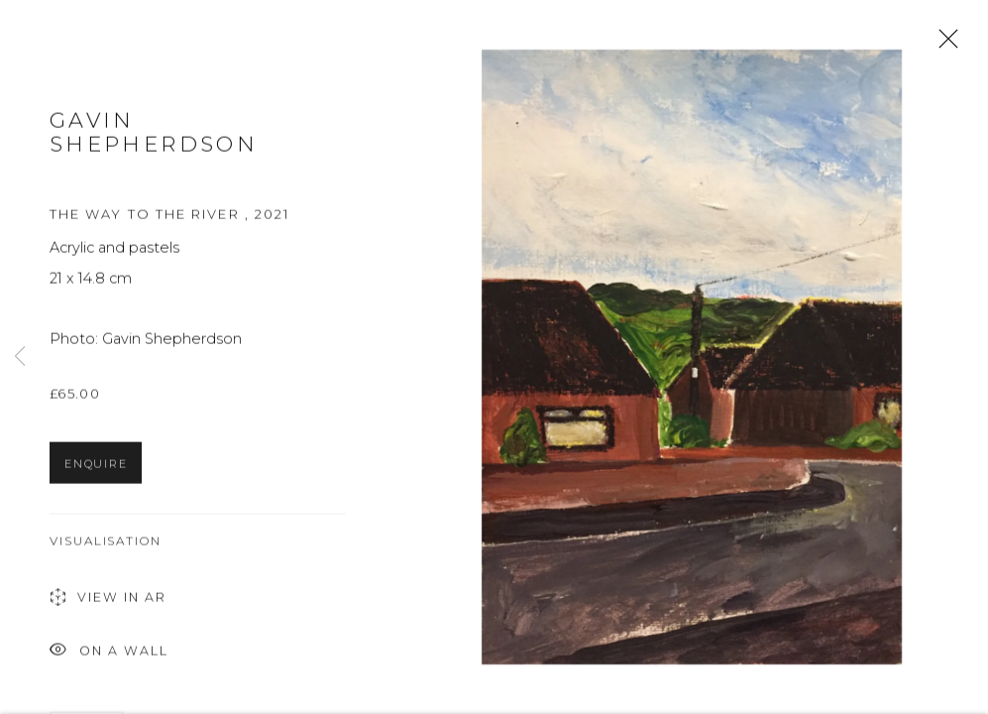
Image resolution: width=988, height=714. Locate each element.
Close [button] (943, 45)
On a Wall (109, 659)
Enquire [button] (95, 471)
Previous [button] (20, 357)
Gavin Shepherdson (154, 139)
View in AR (108, 606)
